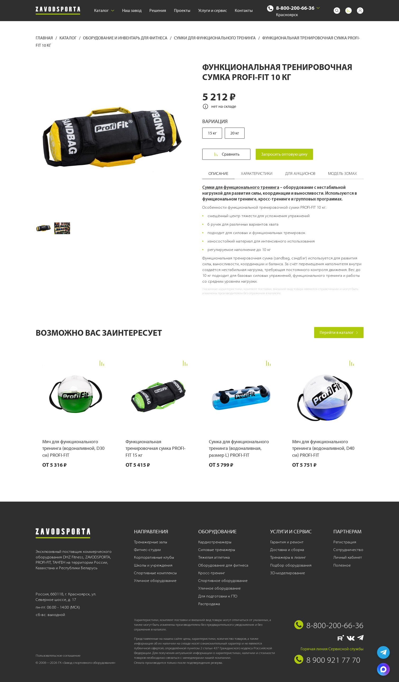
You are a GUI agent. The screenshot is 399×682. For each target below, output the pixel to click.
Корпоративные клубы (154, 557)
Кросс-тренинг (211, 573)
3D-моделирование (287, 573)
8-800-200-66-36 (295, 7)
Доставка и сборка (287, 550)
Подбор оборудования (290, 565)
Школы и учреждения (153, 565)
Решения (157, 10)
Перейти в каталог (339, 332)
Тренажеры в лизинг (288, 557)
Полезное (342, 565)
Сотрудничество (348, 550)
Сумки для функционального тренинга (215, 37)
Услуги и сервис (212, 10)
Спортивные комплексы (155, 573)
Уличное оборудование (155, 580)
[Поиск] (337, 10)
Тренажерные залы (150, 542)
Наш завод (131, 10)
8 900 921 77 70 (333, 660)
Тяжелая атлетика (214, 557)
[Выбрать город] (318, 8)
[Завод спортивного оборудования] (58, 11)
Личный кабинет (347, 557)
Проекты (182, 10)
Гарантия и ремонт (287, 542)
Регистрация (344, 542)
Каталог (104, 10)
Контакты (244, 10)
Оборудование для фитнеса (223, 565)
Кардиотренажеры (214, 542)
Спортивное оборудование (222, 580)
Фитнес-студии (147, 550)
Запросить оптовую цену (285, 154)
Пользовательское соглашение (58, 655)
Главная (45, 37)
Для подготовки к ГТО (217, 596)
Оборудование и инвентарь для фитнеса (125, 37)
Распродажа (209, 604)
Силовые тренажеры (216, 550)
